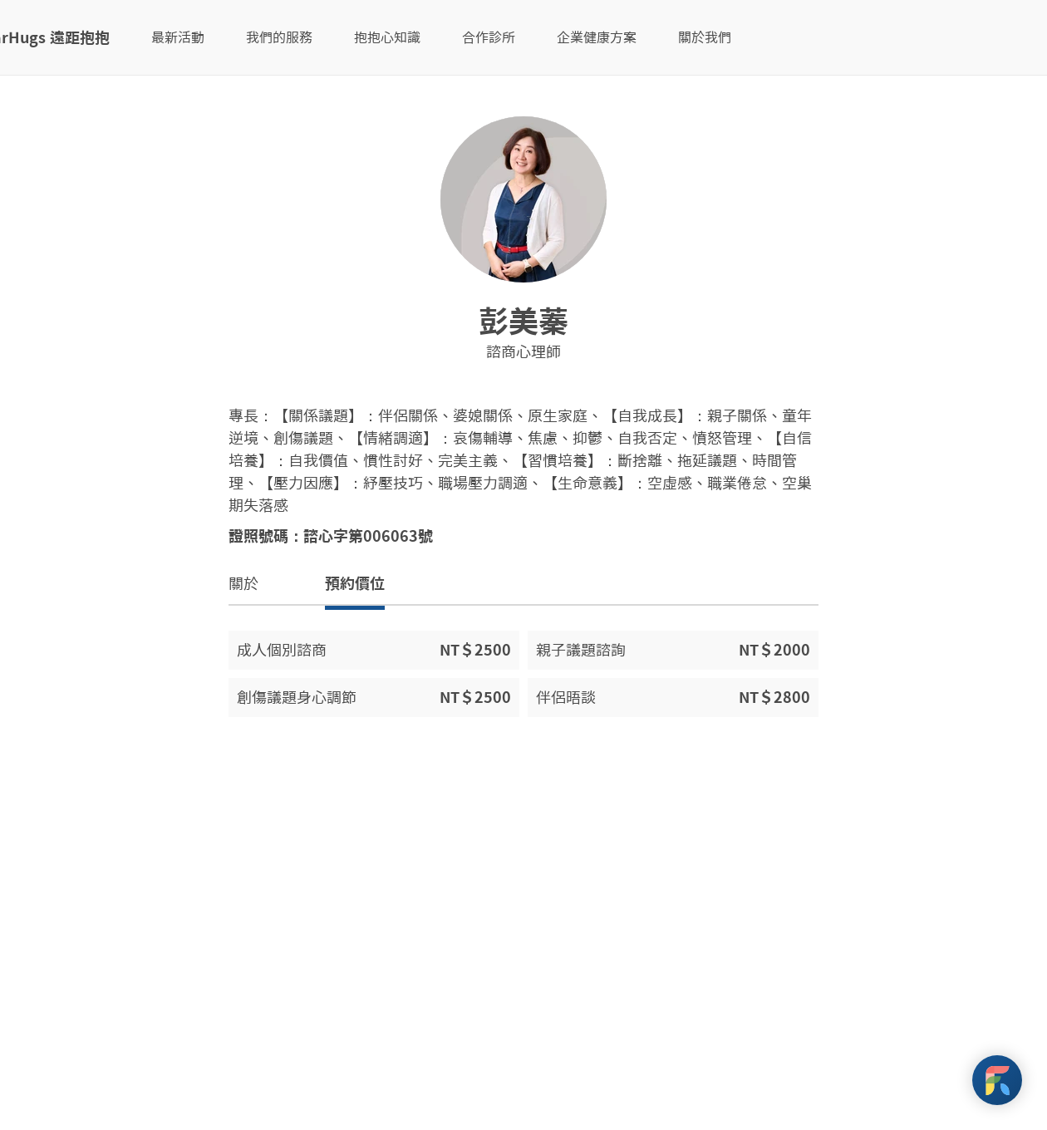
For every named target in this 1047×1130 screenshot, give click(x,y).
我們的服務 (279, 37)
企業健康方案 (597, 37)
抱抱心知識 (387, 37)
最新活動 (177, 37)
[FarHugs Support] (997, 1080)
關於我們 (704, 37)
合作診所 (488, 37)
